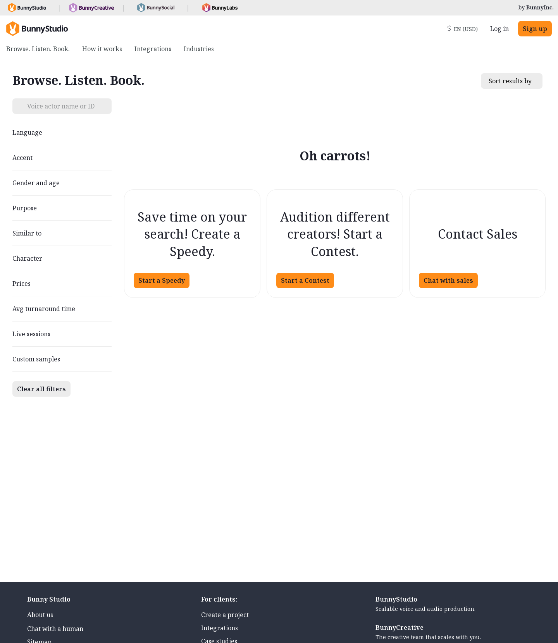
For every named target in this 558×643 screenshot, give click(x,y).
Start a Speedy (161, 280)
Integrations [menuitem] (152, 49)
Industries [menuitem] (199, 49)
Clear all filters (41, 389)
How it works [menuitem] (102, 49)
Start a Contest (305, 280)
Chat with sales (448, 280)
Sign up (535, 28)
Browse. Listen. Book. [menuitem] (38, 49)
